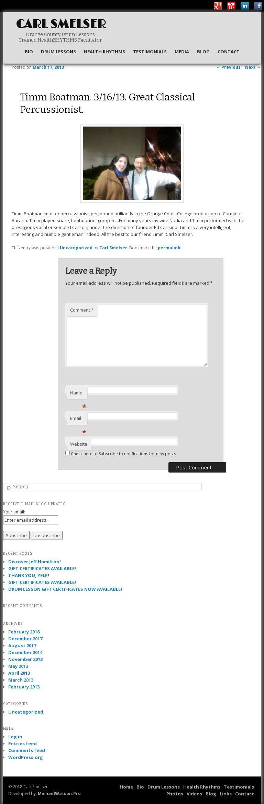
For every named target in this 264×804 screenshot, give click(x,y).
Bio (29, 51)
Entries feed (22, 743)
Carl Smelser (61, 24)
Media (182, 51)
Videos (194, 794)
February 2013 (24, 687)
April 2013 (19, 673)
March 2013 (20, 680)
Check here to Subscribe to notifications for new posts (120, 454)
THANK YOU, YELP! (28, 575)
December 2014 (25, 652)
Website (78, 444)
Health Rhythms (104, 51)
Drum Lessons (58, 51)
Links (226, 794)
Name (78, 394)
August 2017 (22, 645)
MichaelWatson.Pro (59, 793)
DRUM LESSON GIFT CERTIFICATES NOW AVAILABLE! (65, 589)
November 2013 (25, 659)
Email (78, 420)
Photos (174, 794)
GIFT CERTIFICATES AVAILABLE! (42, 568)
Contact (229, 51)
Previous (228, 67)
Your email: (14, 512)
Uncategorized (76, 248)
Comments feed (26, 750)
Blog (203, 51)
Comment (82, 310)
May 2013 (18, 666)
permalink (169, 248)
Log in (15, 737)
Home (126, 787)
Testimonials (150, 51)
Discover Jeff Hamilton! (34, 561)
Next (253, 67)
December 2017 (25, 638)
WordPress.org (25, 757)
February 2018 (24, 632)
